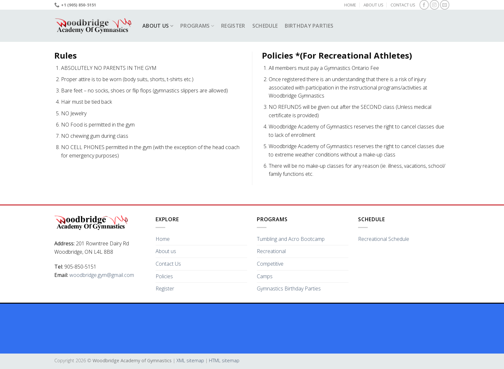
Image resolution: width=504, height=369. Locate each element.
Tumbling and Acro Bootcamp (291, 238)
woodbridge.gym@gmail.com (101, 275)
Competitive (270, 263)
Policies (164, 276)
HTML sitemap (224, 360)
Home (350, 5)
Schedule (265, 25)
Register (233, 25)
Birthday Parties (309, 25)
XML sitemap (190, 360)
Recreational (271, 251)
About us (373, 5)
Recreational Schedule (383, 238)
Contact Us (403, 5)
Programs (197, 25)
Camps (265, 276)
